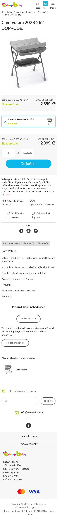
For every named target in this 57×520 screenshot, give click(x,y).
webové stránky (20, 511)
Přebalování (42, 12)
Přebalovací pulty (13, 14)
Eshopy (5, 511)
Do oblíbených (17, 213)
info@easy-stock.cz (32, 412)
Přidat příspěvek (15, 343)
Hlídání (40, 217)
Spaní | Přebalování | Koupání (20, 12)
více (8, 194)
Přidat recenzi (28, 318)
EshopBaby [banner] (12, 5)
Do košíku (28, 163)
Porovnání (15, 217)
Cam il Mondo (46, 204)
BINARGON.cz (40, 511)
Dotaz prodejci (43, 213)
